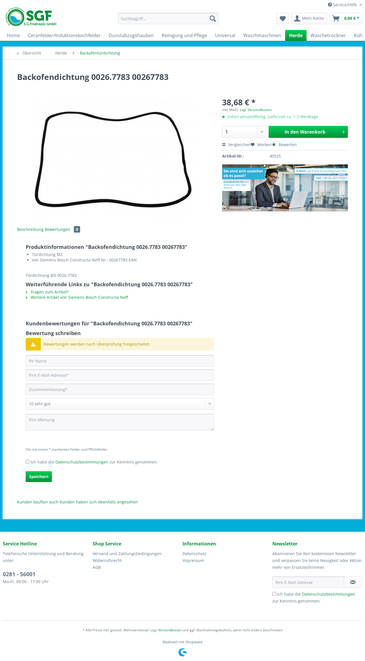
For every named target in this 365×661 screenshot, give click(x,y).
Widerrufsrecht (107, 560)
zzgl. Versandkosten (255, 109)
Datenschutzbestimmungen (81, 462)
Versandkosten (170, 630)
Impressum (193, 560)
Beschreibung (30, 229)
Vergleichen (236, 144)
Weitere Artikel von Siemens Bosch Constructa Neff (77, 297)
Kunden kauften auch (37, 502)
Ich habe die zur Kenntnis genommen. (94, 462)
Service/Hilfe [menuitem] (343, 4)
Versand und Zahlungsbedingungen (127, 553)
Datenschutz (194, 553)
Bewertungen (62, 229)
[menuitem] (168, 21)
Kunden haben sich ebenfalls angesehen (99, 502)
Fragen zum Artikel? (47, 292)
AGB (97, 567)
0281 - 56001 (19, 574)
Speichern (38, 476)
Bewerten (284, 144)
